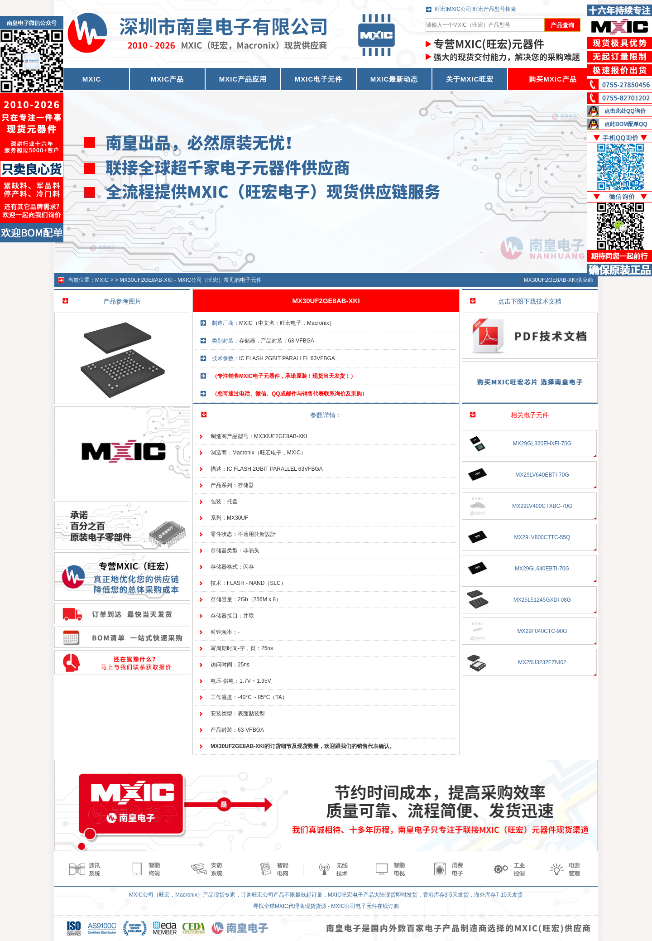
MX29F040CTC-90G (542, 631)
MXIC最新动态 (394, 79)
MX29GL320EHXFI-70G (542, 443)
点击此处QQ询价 (625, 111)
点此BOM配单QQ (625, 124)
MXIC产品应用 (243, 79)
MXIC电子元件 (319, 79)
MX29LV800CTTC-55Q (542, 537)
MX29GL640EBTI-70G (542, 568)
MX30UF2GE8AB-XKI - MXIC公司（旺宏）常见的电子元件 (191, 280)
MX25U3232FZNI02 (542, 662)
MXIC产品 (167, 79)
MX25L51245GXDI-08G (542, 600)
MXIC (102, 280)
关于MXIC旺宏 (470, 79)
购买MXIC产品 (553, 79)
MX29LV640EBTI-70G (542, 475)
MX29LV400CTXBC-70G (542, 506)
